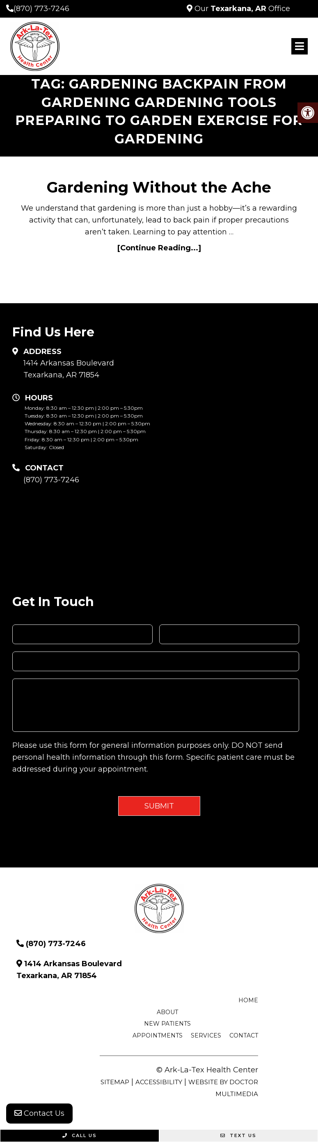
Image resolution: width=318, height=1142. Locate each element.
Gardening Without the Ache (159, 187)
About (167, 1012)
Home (248, 1000)
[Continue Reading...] (159, 247)
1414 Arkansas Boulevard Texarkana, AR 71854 (68, 369)
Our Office (241, 8)
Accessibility (158, 1082)
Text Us (238, 1135)
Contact (243, 1035)
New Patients (167, 1023)
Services (206, 1035)
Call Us (79, 1135)
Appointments (158, 1035)
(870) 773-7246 (41, 8)
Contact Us (39, 1113)
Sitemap (115, 1082)
